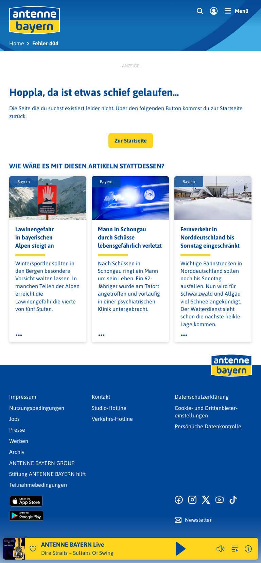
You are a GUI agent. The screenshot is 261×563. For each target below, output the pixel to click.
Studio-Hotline (109, 408)
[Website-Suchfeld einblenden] (199, 11)
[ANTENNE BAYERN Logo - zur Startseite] (34, 20)
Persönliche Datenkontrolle (208, 426)
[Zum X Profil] (206, 500)
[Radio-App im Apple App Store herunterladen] (47, 501)
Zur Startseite (131, 140)
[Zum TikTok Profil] (233, 500)
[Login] (213, 11)
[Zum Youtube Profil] (219, 500)
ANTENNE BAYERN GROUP (41, 463)
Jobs (14, 419)
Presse (17, 430)
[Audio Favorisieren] (33, 548)
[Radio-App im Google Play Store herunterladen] (47, 516)
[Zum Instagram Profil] (192, 500)
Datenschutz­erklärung (202, 397)
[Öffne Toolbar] (19, 335)
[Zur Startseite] (231, 376)
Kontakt (101, 397)
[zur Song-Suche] (234, 549)
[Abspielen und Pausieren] (181, 549)
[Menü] (236, 11)
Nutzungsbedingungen (36, 408)
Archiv (16, 452)
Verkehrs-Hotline (112, 419)
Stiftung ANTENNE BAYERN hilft (47, 474)
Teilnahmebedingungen (38, 485)
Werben (18, 441)
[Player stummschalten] (220, 548)
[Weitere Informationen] (248, 548)
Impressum (22, 397)
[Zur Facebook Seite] (179, 500)
